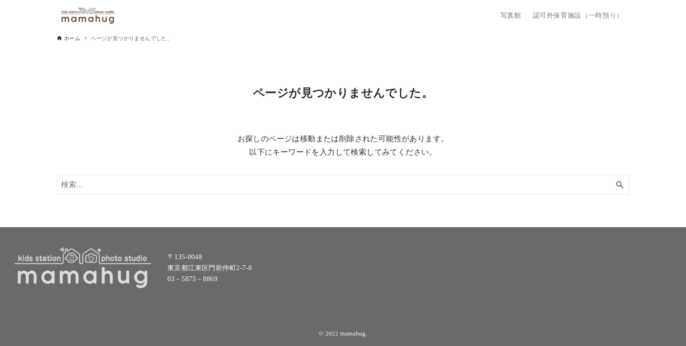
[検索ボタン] (619, 185)
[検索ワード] (343, 185)
